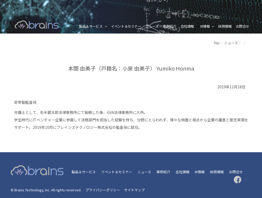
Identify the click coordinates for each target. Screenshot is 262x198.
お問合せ (242, 26)
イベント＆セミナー (126, 26)
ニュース (152, 26)
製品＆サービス (90, 26)
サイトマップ (134, 189)
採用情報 (224, 26)
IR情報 (205, 26)
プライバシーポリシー (102, 189)
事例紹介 (169, 26)
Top (216, 42)
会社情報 (187, 26)
